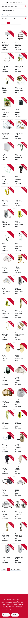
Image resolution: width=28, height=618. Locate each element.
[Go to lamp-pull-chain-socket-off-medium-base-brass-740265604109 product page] (7, 309)
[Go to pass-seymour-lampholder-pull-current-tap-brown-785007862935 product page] (7, 466)
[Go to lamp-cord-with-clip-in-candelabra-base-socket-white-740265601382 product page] (20, 242)
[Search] (26, 6)
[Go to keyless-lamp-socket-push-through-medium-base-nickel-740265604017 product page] (20, 555)
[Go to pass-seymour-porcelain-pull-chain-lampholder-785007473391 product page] (7, 287)
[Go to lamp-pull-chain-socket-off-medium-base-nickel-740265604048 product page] (7, 220)
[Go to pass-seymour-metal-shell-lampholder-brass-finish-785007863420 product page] (7, 399)
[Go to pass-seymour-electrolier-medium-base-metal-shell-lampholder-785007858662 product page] (20, 443)
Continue (5, 615)
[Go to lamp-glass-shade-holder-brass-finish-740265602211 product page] (20, 86)
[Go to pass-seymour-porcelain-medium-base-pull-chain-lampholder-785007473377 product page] (7, 510)
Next (18, 23)
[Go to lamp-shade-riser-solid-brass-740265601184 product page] (7, 421)
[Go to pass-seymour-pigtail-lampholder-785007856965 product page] (7, 488)
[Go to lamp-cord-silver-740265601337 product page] (20, 153)
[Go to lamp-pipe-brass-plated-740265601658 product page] (20, 198)
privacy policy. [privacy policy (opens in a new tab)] (8, 606)
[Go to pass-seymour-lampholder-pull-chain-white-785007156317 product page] (7, 265)
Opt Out (15, 615)
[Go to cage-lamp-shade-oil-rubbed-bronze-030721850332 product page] (20, 41)
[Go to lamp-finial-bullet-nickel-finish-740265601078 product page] (20, 533)
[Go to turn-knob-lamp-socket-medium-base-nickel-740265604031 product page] (20, 287)
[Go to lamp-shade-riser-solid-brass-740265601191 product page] (20, 309)
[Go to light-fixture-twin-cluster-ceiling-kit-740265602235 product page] (7, 131)
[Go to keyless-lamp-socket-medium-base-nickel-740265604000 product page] (7, 555)
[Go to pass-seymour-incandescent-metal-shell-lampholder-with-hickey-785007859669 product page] (7, 376)
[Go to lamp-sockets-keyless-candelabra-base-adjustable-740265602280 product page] (20, 131)
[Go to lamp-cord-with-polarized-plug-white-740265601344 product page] (7, 175)
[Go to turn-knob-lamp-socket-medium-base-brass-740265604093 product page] (20, 421)
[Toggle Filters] (26, 18)
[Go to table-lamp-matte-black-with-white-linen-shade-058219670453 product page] (7, 41)
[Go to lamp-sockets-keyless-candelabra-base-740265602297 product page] (20, 332)
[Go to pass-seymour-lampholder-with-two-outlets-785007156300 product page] (20, 466)
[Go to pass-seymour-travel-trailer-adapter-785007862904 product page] (20, 108)
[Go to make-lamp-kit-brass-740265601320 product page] (7, 86)
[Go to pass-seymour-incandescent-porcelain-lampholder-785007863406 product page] (20, 376)
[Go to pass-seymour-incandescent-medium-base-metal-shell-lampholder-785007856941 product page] (20, 265)
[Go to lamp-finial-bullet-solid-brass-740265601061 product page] (7, 533)
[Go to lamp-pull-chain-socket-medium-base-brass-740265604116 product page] (20, 220)
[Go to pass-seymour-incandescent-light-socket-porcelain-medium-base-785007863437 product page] (20, 399)
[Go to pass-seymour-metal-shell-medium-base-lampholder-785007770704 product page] (20, 354)
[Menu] (2, 2)
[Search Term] (14, 6)
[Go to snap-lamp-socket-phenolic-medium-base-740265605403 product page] (7, 443)
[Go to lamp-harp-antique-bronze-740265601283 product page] (7, 242)
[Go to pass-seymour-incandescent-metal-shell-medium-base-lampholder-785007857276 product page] (7, 354)
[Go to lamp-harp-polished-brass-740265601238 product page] (7, 332)
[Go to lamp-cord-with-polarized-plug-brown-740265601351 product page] (20, 175)
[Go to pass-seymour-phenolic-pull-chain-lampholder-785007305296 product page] (20, 488)
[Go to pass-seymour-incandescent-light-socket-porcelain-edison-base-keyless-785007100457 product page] (7, 153)
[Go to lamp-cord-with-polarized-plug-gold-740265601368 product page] (7, 198)
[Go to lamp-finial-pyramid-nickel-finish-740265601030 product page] (20, 510)
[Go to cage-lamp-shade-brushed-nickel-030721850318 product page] (7, 64)
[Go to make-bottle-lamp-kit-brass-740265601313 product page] (20, 64)
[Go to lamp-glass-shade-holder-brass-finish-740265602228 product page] (7, 108)
